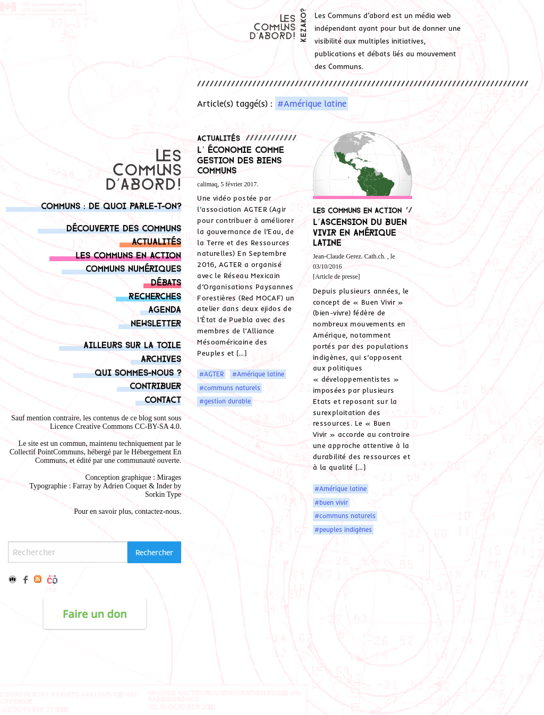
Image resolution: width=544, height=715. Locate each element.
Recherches (155, 295)
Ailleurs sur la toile (132, 344)
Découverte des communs (123, 227)
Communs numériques (133, 267)
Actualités (156, 240)
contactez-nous (157, 511)
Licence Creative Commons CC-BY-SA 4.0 (115, 426)
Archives (161, 358)
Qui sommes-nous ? (138, 371)
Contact (162, 398)
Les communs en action (128, 254)
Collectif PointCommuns (47, 452)
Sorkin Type (163, 494)
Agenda (164, 308)
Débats (166, 281)
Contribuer (155, 385)
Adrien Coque (124, 486)
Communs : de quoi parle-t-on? (111, 205)
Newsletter (156, 322)
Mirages (169, 477)
